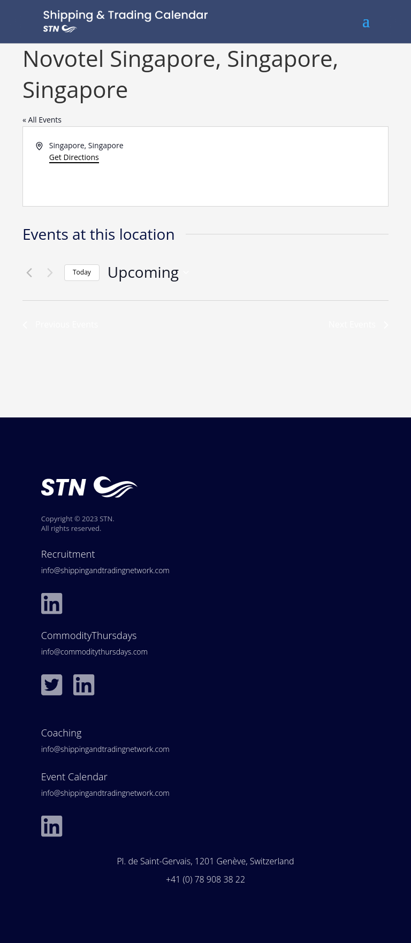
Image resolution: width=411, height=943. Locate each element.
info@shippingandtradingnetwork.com (105, 570)
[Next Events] (49, 272)
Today (82, 272)
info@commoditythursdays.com (94, 652)
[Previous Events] (28, 272)
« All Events (42, 120)
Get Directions (74, 157)
